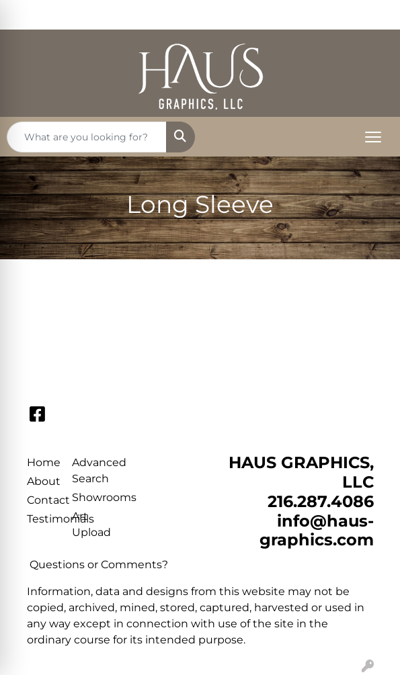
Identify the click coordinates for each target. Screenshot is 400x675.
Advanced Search (87, 470)
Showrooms (87, 497)
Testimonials (41, 518)
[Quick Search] (87, 137)
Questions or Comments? (99, 564)
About (41, 481)
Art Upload (87, 524)
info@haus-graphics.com (316, 530)
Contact (41, 500)
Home (41, 462)
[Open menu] (373, 137)
